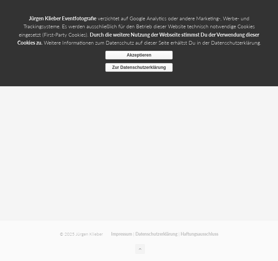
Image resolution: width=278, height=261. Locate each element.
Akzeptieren (139, 55)
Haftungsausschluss (199, 234)
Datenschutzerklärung (156, 234)
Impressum (121, 234)
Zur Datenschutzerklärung (139, 67)
